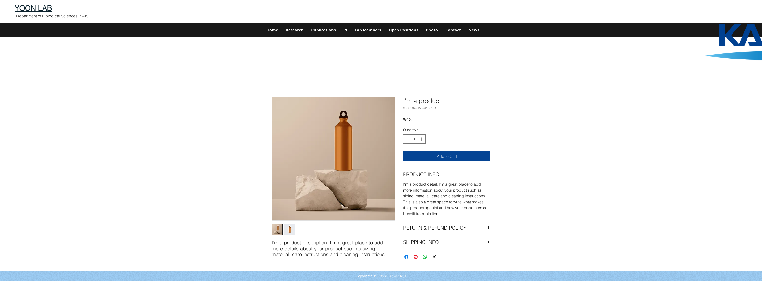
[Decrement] (407, 139)
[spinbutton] (414, 139)
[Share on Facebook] (406, 257)
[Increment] (422, 139)
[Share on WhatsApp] (425, 257)
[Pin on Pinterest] (416, 257)
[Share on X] (434, 257)
